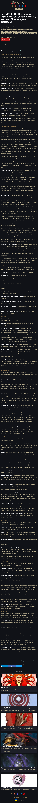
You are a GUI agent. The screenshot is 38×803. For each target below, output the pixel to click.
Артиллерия (11, 29)
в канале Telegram (20, 661)
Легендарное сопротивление (20, 31)
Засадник (3, 31)
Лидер (14, 33)
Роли (25, 33)
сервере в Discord (32, 661)
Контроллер (10, 31)
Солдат (30, 33)
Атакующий (18, 29)
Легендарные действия (6, 33)
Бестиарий (25, 29)
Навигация (19, 8)
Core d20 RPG (4, 29)
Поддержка (20, 33)
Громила (31, 29)
